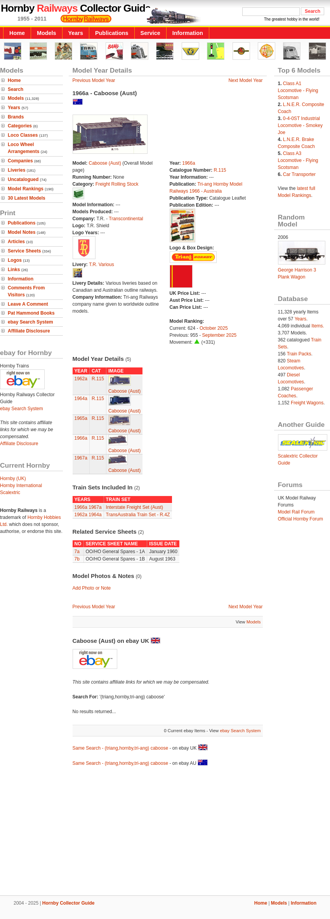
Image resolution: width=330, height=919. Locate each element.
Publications (112, 33)
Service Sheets (24, 251)
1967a (81, 458)
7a (77, 551)
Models (46, 33)
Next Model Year (245, 80)
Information (187, 33)
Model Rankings (25, 188)
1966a (188, 163)
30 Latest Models (26, 198)
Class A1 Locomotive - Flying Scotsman (298, 90)
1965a (81, 418)
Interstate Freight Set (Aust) (134, 507)
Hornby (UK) (13, 478)
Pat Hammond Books (31, 313)
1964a (81, 398)
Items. (317, 326)
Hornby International (21, 485)
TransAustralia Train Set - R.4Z (138, 514)
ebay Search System (30, 322)
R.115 (220, 170)
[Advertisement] (165, 832)
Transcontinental (126, 218)
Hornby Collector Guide (68, 903)
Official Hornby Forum (300, 519)
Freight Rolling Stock (117, 184)
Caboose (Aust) (105, 163)
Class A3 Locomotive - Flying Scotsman (298, 160)
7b (77, 559)
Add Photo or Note (92, 588)
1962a (81, 378)
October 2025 (214, 328)
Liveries (16, 170)
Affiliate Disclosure (29, 331)
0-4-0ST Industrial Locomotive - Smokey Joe (300, 125)
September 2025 (219, 335)
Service (150, 33)
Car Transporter (299, 174)
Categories (20, 126)
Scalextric (10, 492)
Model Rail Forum (296, 512)
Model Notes (21, 232)
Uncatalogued (23, 179)
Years (75, 33)
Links (14, 269)
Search (15, 89)
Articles (16, 241)
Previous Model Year (94, 80)
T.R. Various (101, 264)
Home (17, 33)
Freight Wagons (307, 403)
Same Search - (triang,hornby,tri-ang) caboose (120, 748)
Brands (16, 117)
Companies (20, 161)
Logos (15, 260)
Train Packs (299, 354)
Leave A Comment (28, 304)
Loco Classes (23, 135)
